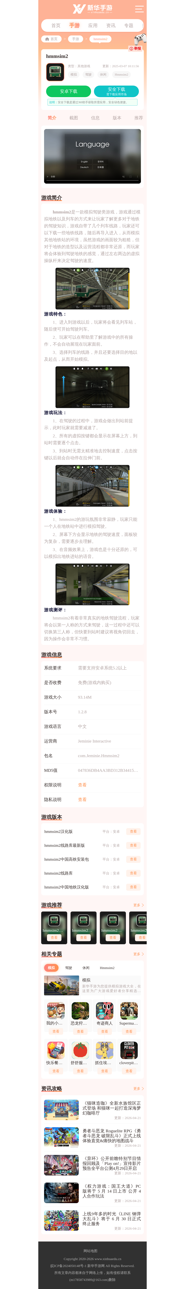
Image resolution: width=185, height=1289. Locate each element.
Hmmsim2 (121, 74)
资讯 (110, 25)
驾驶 (88, 74)
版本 (117, 117)
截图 (73, 117)
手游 (74, 25)
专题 (128, 25)
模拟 (74, 74)
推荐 (138, 117)
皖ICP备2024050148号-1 (68, 1266)
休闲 (103, 74)
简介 (52, 117)
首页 (56, 25)
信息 (95, 117)
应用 (93, 25)
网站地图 (90, 1251)
